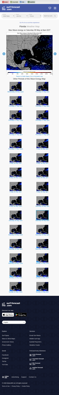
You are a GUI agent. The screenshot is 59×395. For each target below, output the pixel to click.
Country (4, 14)
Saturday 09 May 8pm (42, 249)
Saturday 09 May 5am (15, 220)
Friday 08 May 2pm (42, 177)
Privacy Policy (16, 386)
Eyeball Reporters (35, 342)
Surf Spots (5, 335)
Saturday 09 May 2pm (42, 235)
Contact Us (32, 377)
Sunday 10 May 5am (15, 277)
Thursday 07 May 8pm (42, 134)
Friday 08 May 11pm (15, 206)
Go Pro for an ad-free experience (29, 22)
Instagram (5, 358)
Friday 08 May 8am (42, 163)
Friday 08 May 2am (42, 149)
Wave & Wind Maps (8, 338)
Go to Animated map (36, 76)
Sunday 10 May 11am (15, 292)
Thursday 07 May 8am (42, 106)
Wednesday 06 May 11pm (15, 92)
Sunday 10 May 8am (42, 277)
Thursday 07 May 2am (42, 92)
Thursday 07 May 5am (16, 106)
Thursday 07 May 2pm (42, 120)
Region (17, 14)
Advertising (15, 377)
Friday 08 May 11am (15, 177)
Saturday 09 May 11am (15, 235)
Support (24, 377)
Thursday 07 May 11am (15, 120)
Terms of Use (6, 386)
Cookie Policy (26, 386)
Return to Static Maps (22, 76)
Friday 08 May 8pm (42, 192)
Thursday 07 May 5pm (16, 134)
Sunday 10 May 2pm (42, 292)
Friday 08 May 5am (16, 163)
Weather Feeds (35, 345)
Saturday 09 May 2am (42, 206)
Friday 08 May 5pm (16, 192)
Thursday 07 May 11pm (15, 149)
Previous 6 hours (4, 53)
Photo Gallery (6, 345)
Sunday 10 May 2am (42, 263)
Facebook (5, 355)
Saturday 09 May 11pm (15, 263)
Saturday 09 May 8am (42, 220)
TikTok (4, 361)
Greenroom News (8, 342)
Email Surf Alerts (35, 335)
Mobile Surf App (35, 338)
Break (30, 14)
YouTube (5, 364)
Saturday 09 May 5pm (15, 249)
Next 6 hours (55, 53)
